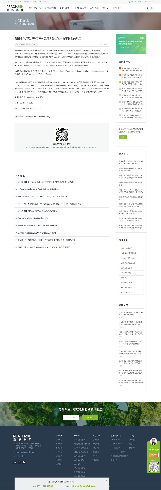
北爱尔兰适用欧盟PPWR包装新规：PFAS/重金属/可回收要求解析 (131, 343)
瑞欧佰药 (132, 444)
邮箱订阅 (71, 418)
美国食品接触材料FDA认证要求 (26, 44)
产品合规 (38, 8)
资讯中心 (106, 8)
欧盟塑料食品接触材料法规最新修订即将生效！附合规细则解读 (130, 219)
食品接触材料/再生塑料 (129, 253)
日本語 (146, 1)
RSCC (113, 464)
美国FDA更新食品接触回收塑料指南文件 (32, 218)
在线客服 (153, 455)
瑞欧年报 (59, 452)
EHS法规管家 (115, 448)
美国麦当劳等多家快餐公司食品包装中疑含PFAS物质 (37, 226)
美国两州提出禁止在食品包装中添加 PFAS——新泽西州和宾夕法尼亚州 (44, 247)
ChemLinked (115, 440)
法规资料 (96, 444)
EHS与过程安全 (66, 8)
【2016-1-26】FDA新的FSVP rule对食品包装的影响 (36, 211)
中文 (132, 1)
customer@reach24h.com (82, 486)
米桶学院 (96, 460)
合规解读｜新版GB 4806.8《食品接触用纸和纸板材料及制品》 (131, 162)
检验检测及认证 (81, 8)
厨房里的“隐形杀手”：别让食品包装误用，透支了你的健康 (131, 313)
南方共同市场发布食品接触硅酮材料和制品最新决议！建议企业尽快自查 (132, 90)
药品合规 (124, 278)
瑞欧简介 (59, 440)
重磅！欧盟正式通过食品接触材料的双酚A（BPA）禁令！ (130, 212)
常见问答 (96, 448)
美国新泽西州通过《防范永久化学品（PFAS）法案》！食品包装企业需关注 (132, 83)
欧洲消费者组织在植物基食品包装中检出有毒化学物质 (37, 189)
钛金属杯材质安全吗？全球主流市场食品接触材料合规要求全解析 (130, 323)
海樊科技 (132, 440)
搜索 (149, 8)
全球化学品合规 (126, 248)
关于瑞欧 (117, 8)
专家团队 (59, 444)
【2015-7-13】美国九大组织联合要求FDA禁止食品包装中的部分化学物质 (45, 182)
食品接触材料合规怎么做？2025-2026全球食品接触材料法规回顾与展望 (133, 70)
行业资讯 (22, 24)
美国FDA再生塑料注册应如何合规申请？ (131, 198)
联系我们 (59, 464)
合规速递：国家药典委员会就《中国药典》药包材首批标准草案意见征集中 (130, 177)
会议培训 (96, 452)
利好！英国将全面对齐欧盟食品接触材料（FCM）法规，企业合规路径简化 (130, 333)
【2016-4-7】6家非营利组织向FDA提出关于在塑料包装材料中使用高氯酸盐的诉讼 (48, 204)
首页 (30, 8)
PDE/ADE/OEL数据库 (118, 452)
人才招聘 (59, 460)
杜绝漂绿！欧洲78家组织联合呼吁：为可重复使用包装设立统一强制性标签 (45, 240)
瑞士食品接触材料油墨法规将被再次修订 (130, 184)
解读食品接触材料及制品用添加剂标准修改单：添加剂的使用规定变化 (130, 227)
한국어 (152, 1)
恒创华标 (132, 448)
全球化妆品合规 (126, 268)
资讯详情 (31, 24)
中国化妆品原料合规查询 (119, 456)
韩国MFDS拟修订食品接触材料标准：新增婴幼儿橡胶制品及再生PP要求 (132, 103)
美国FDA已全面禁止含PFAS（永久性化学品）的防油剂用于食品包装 (43, 196)
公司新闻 (59, 456)
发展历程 (59, 448)
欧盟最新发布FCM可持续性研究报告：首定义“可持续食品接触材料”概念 (132, 76)
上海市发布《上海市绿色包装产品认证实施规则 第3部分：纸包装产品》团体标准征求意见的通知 (130, 191)
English (139, 1)
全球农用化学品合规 (128, 258)
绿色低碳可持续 (51, 8)
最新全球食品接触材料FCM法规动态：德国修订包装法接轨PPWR (132, 116)
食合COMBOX (116, 460)
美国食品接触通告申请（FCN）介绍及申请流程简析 (130, 169)
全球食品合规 (126, 273)
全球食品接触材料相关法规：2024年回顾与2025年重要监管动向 (131, 205)
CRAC (95, 456)
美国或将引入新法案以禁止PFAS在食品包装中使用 (36, 233)
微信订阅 (90, 418)
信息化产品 (95, 8)
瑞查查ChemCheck (117, 444)
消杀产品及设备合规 (128, 263)
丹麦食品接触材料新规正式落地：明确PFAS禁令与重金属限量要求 (132, 110)
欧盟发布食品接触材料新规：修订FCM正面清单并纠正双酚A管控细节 (132, 96)
